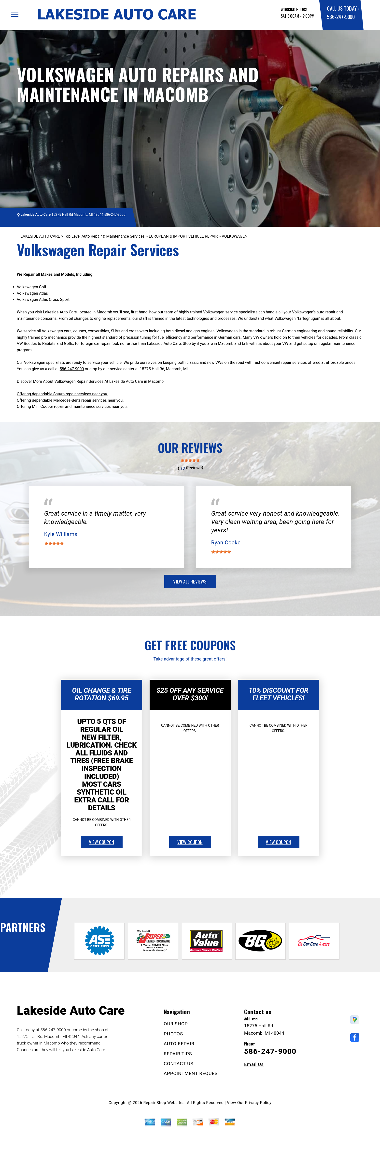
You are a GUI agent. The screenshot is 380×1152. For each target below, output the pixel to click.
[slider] (190, 460)
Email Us (254, 1064)
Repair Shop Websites (164, 1102)
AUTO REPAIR (179, 1043)
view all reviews (190, 581)
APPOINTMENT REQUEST (192, 1073)
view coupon (101, 841)
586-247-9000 (340, 16)
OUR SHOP (176, 1024)
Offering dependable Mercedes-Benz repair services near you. (70, 400)
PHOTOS (173, 1034)
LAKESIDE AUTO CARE (40, 236)
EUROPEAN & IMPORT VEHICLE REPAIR (183, 236)
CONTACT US (179, 1063)
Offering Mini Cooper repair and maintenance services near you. (72, 406)
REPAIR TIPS (178, 1054)
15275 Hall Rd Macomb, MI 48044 (77, 214)
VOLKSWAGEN (235, 236)
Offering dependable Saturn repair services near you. (62, 394)
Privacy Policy (258, 1102)
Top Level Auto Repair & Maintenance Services (104, 236)
